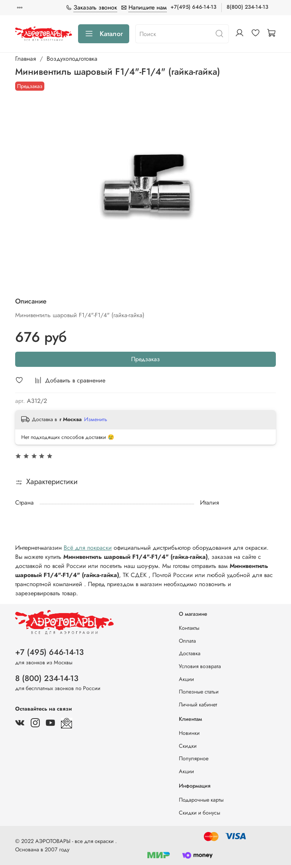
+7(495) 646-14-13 (193, 7)
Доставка (189, 653)
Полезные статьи (199, 691)
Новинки (189, 733)
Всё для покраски (88, 547)
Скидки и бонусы (199, 812)
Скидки (188, 746)
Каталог (103, 34)
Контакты (189, 628)
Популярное (193, 758)
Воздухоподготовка (72, 58)
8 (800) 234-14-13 (46, 678)
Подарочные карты (201, 800)
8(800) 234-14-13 (247, 7)
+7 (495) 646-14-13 (49, 652)
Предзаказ (145, 359)
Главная (25, 58)
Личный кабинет (198, 704)
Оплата (187, 641)
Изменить (95, 419)
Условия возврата (200, 666)
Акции (186, 679)
